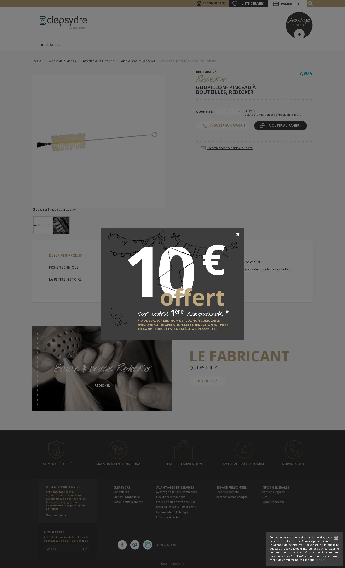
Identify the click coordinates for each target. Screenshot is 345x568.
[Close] (238, 234)
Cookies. (320, 560)
